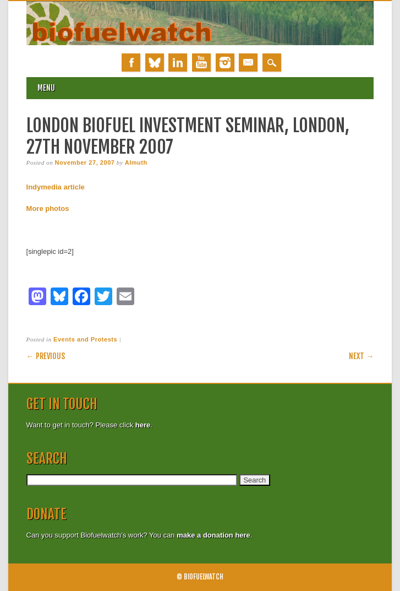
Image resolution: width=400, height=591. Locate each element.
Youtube (201, 62)
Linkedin (177, 62)
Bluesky (154, 62)
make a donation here (213, 535)
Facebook (131, 62)
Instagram (225, 62)
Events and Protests (85, 339)
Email (248, 62)
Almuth (136, 162)
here (142, 425)
